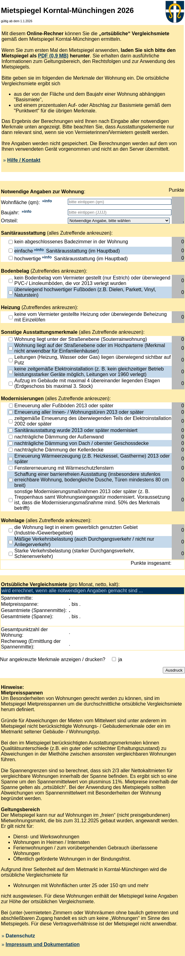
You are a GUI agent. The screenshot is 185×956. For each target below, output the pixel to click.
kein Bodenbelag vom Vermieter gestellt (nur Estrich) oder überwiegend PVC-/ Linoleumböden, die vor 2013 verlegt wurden (92, 280)
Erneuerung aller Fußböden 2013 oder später (63, 405)
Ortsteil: (9, 220)
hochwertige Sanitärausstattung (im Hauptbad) (71, 258)
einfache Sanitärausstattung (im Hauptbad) (67, 251)
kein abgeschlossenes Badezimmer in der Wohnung (71, 241)
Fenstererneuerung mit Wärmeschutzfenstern (63, 468)
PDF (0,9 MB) (53, 55)
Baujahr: (10, 213)
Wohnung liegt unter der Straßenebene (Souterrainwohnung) (80, 339)
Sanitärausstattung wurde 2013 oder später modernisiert (75, 430)
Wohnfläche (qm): (20, 202)
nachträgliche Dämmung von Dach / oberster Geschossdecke (81, 443)
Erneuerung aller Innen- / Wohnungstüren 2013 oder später (79, 412)
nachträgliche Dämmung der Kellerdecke (58, 449)
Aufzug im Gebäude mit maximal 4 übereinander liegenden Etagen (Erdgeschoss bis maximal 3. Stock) (87, 383)
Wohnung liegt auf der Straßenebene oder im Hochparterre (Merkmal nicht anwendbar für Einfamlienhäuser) (89, 348)
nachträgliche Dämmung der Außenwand (59, 436)
